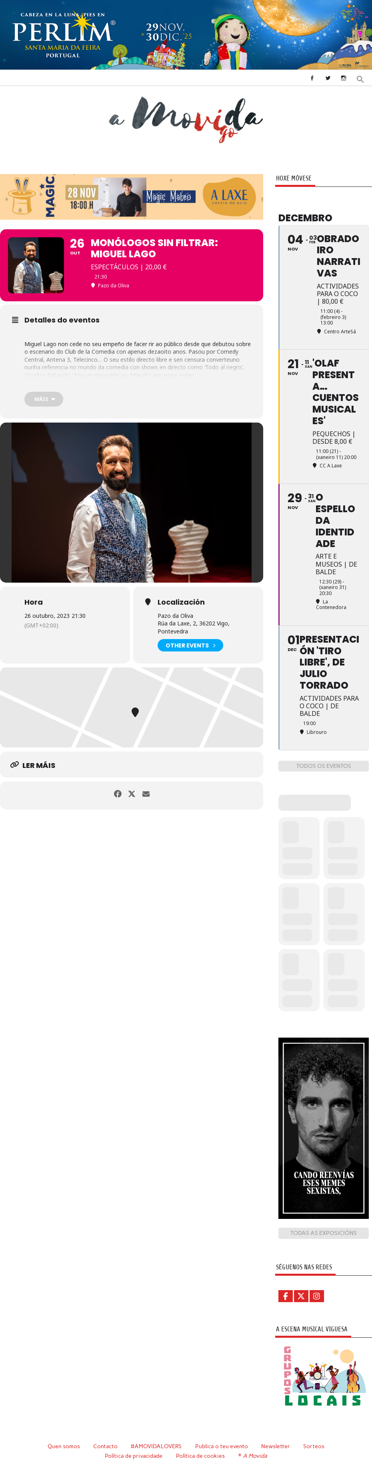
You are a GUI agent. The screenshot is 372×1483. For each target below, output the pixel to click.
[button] (361, 78)
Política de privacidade (134, 1455)
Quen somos (63, 1446)
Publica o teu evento (222, 1446)
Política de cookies (201, 1455)
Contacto (105, 1446)
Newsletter (276, 1446)
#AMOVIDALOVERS (156, 1446)
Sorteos (314, 1446)
